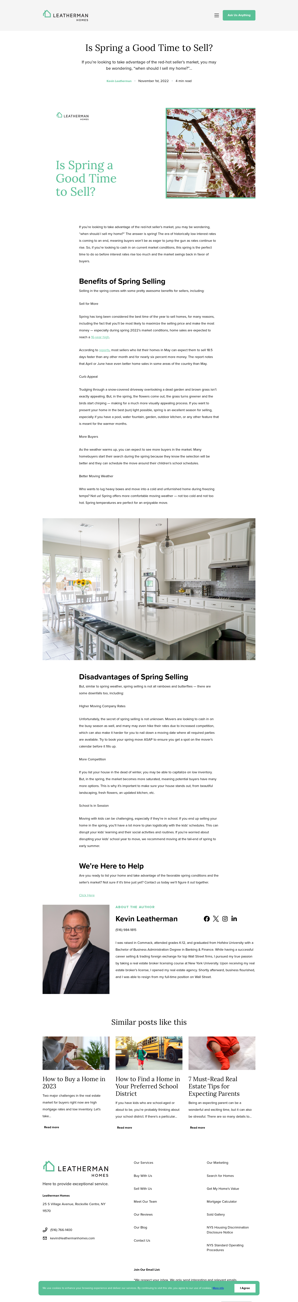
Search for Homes (220, 1175)
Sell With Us (143, 1188)
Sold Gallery (216, 1214)
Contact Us (142, 1240)
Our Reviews (143, 1214)
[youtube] (73, 1252)
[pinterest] (82, 1252)
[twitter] (55, 1252)
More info (218, 1288)
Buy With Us (143, 1175)
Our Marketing (217, 1162)
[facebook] (46, 1252)
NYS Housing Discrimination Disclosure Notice (228, 1230)
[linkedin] (64, 1252)
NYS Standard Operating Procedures (225, 1247)
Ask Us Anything (239, 15)
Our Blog (140, 1227)
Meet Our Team (145, 1201)
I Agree (245, 1288)
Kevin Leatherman (119, 81)
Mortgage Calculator (222, 1201)
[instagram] (91, 1252)
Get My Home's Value (223, 1188)
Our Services (143, 1162)
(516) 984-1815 (126, 929)
